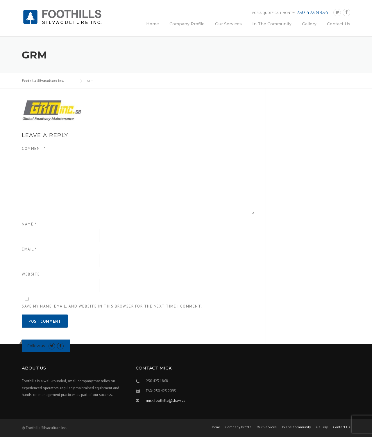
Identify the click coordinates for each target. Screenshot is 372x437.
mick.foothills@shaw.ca (165, 400)
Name (29, 224)
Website (31, 274)
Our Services (228, 23)
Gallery (309, 23)
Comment (34, 148)
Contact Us (338, 23)
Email (29, 249)
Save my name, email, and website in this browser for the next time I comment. (112, 306)
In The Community (271, 23)
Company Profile (187, 23)
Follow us (36, 345)
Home (152, 23)
